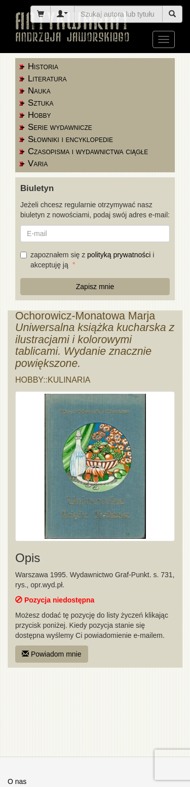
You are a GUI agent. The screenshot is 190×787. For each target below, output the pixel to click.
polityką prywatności (118, 255)
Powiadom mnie (52, 654)
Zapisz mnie (95, 287)
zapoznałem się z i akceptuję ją (87, 260)
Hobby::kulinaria (53, 380)
